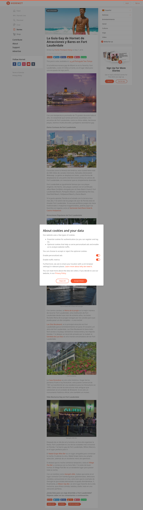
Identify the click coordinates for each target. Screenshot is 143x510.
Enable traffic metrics (51, 260)
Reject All (62, 281)
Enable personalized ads (52, 255)
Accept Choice (79, 281)
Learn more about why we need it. (78, 266)
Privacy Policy (60, 273)
